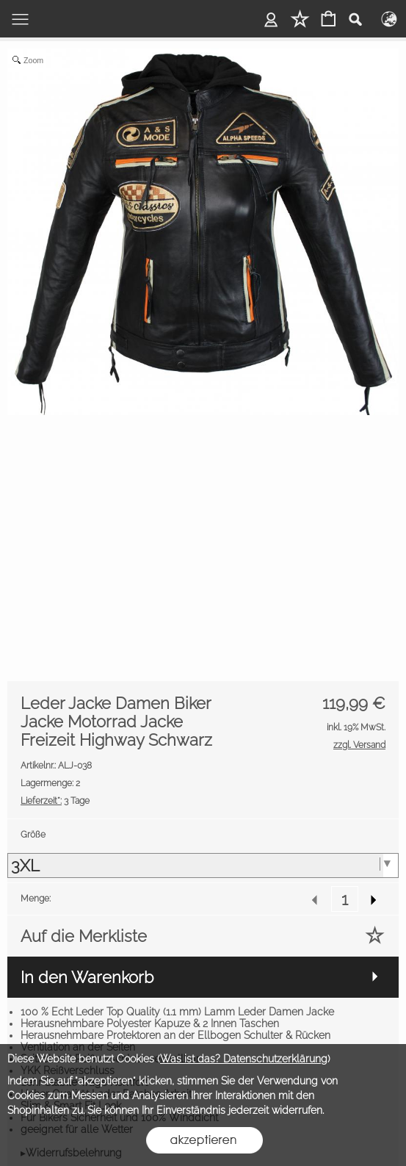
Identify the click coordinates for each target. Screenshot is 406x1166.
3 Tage (55, 801)
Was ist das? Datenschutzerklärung (243, 1059)
